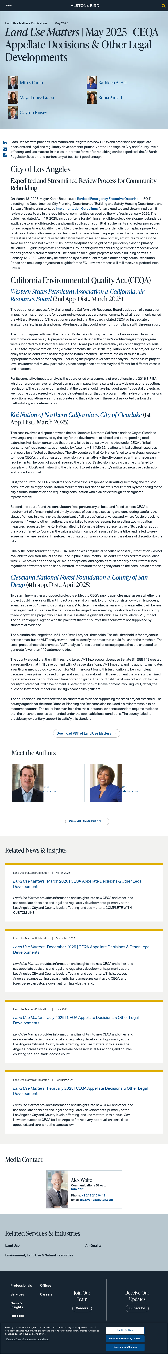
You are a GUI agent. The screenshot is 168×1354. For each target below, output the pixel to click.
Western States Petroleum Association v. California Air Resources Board (77, 295)
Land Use (12, 1245)
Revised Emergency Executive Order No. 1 (109, 199)
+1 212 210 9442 (93, 1195)
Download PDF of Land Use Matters (84, 733)
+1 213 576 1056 (147, 785)
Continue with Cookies (125, 1347)
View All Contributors (85, 821)
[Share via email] (5, 149)
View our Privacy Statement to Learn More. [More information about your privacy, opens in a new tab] (27, 1339)
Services (17, 1294)
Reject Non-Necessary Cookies (125, 1339)
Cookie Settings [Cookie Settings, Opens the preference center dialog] (125, 1330)
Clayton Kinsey (33, 112)
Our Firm (17, 1316)
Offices (46, 1285)
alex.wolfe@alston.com (96, 1199)
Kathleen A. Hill (112, 82)
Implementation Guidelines (77, 208)
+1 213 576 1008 (69, 785)
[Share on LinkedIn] (5, 143)
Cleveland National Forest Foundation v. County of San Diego (79, 581)
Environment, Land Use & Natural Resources (39, 1255)
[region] (84, 1338)
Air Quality (93, 1245)
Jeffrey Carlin (31, 82)
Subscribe (137, 1308)
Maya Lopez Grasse (37, 97)
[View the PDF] (5, 155)
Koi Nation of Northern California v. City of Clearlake (76, 414)
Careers (46, 1294)
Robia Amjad (110, 97)
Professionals (21, 1285)
